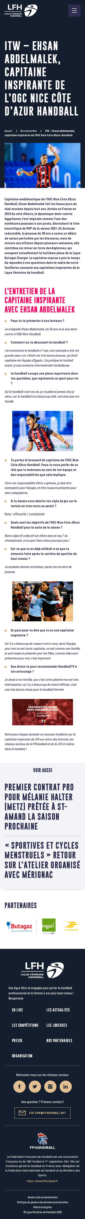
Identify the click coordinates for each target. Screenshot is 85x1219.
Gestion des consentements (43, 1197)
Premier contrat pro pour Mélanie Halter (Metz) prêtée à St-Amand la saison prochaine (39, 807)
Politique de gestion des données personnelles (42, 1202)
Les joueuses (56, 1025)
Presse (17, 1040)
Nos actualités (28, 131)
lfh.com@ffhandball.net (42, 1113)
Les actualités (58, 1010)
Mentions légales (42, 1207)
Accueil (8, 131)
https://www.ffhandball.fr (42, 1181)
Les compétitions (25, 1025)
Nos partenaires (59, 1040)
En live (17, 1010)
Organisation (22, 1056)
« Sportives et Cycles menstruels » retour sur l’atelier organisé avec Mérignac (42, 860)
